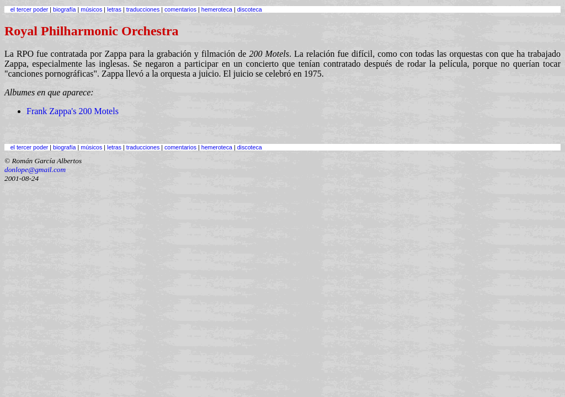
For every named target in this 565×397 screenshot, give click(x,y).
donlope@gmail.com (35, 169)
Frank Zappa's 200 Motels (72, 111)
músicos (91, 9)
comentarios (180, 9)
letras (114, 9)
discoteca (249, 9)
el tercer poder (29, 9)
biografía (64, 9)
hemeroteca (216, 9)
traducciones (142, 9)
